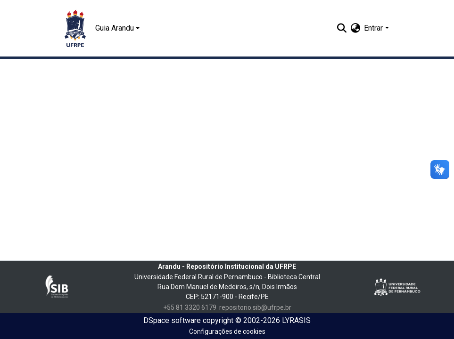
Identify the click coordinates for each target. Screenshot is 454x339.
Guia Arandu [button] (114, 28)
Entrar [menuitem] (373, 28)
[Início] (75, 28)
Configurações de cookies (227, 331)
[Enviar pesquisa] (341, 28)
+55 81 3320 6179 (189, 307)
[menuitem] (355, 28)
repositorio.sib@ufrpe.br (255, 307)
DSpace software (172, 320)
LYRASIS (296, 320)
